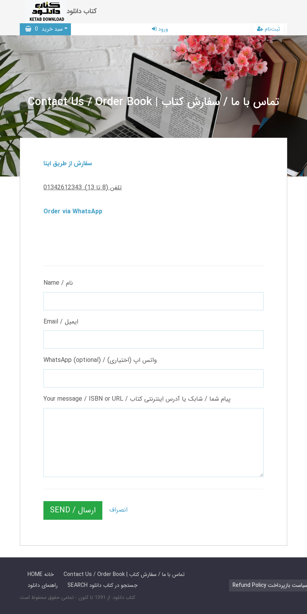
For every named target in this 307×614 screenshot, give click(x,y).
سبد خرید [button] (44, 29)
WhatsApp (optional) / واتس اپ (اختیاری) (100, 360)
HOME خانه (41, 574)
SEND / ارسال (73, 510)
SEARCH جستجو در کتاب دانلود (102, 585)
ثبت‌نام (268, 29)
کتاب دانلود (82, 11)
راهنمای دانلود (43, 585)
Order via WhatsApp (72, 211)
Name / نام (58, 283)
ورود (160, 29)
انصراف (118, 510)
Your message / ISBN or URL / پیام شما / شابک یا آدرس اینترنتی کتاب (137, 399)
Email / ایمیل (60, 322)
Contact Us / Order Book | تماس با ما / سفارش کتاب (124, 574)
